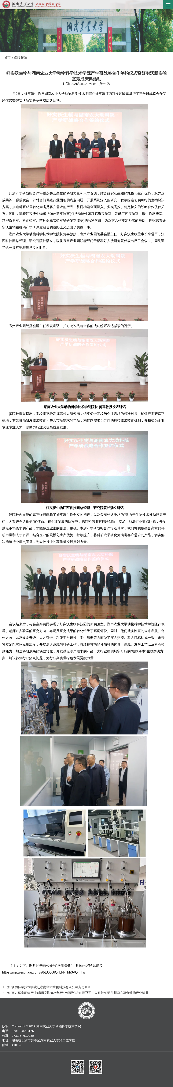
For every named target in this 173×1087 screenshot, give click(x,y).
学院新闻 (20, 58)
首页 (7, 58)
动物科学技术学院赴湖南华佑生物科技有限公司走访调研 (50, 987)
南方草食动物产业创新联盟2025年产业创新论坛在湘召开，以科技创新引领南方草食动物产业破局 (79, 993)
